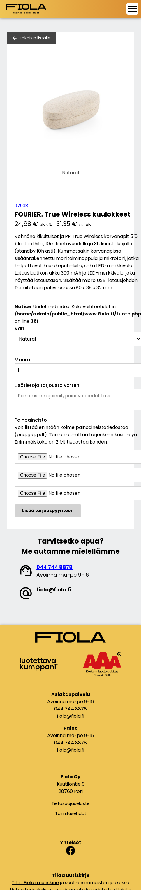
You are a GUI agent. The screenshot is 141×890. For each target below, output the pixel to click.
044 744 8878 (54, 567)
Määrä (22, 359)
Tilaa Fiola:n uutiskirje (35, 882)
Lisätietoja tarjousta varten (47, 385)
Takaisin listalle (34, 38)
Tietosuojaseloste (70, 803)
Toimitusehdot (70, 813)
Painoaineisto (31, 420)
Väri (19, 328)
